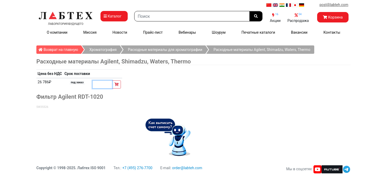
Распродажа (298, 18)
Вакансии (299, 32)
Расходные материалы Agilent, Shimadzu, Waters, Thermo (262, 50)
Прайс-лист (153, 32)
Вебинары (187, 32)
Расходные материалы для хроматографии (165, 50)
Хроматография (102, 50)
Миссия (90, 32)
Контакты (331, 32)
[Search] (192, 16)
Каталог (114, 16)
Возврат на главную (59, 48)
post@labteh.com (333, 5)
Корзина (333, 17)
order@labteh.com (187, 168)
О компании (57, 32)
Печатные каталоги (258, 32)
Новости (120, 32)
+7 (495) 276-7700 (137, 168)
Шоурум (219, 32)
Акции (275, 18)
